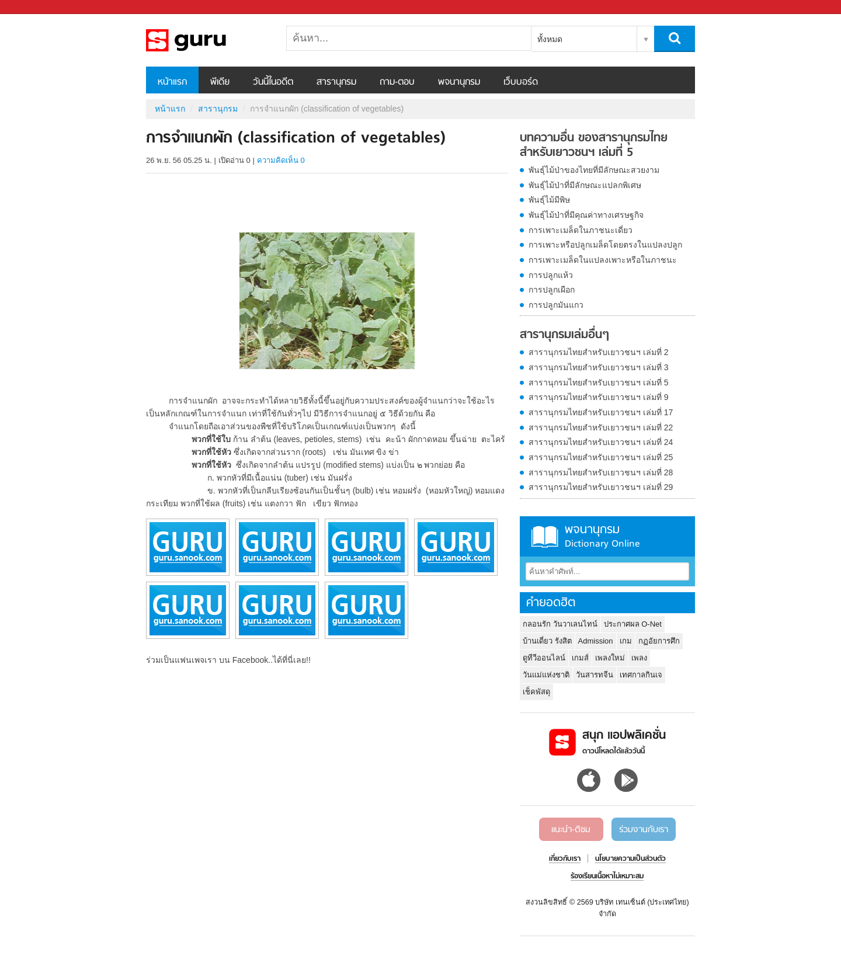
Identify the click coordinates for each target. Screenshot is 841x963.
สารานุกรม (336, 82)
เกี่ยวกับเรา (565, 859)
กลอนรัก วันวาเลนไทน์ (560, 624)
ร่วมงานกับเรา (643, 830)
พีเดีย (220, 82)
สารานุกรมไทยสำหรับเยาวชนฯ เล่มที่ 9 (599, 397)
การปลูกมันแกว (556, 305)
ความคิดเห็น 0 (281, 160)
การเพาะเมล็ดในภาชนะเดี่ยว (581, 230)
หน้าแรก (172, 82)
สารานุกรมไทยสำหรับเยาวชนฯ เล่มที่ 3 (599, 367)
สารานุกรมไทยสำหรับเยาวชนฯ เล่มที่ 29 (601, 487)
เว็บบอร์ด (520, 82)
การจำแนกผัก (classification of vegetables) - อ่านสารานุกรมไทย (207, 40)
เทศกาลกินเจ (641, 674)
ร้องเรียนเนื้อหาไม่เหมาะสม (607, 876)
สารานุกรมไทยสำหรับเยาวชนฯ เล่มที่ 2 (599, 352)
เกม (626, 641)
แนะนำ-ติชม (570, 830)
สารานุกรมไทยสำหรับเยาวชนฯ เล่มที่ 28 (601, 472)
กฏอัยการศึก (659, 641)
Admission (595, 641)
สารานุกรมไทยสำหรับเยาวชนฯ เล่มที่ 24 (601, 442)
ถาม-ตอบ (397, 82)
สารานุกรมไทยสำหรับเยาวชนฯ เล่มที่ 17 (601, 412)
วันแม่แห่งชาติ (546, 674)
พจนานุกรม (459, 82)
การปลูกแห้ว (551, 275)
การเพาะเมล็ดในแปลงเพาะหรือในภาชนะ (603, 260)
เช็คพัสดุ (536, 691)
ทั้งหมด (549, 39)
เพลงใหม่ (610, 657)
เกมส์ (580, 657)
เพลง (639, 657)
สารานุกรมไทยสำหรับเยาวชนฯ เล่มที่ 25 (601, 457)
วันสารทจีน (594, 674)
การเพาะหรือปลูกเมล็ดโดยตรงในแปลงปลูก (605, 244)
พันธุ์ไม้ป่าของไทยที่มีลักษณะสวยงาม (594, 170)
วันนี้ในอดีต (273, 82)
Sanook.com (35, 7)
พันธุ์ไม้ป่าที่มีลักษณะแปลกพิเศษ (585, 185)
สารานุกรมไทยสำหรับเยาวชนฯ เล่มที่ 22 (601, 427)
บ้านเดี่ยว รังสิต (547, 641)
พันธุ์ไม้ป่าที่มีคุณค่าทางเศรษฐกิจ (586, 215)
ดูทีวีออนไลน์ (544, 657)
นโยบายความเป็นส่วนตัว (630, 859)
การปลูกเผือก (552, 289)
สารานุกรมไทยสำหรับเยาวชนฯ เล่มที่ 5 (599, 382)
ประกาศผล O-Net (633, 624)
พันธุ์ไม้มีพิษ (549, 199)
